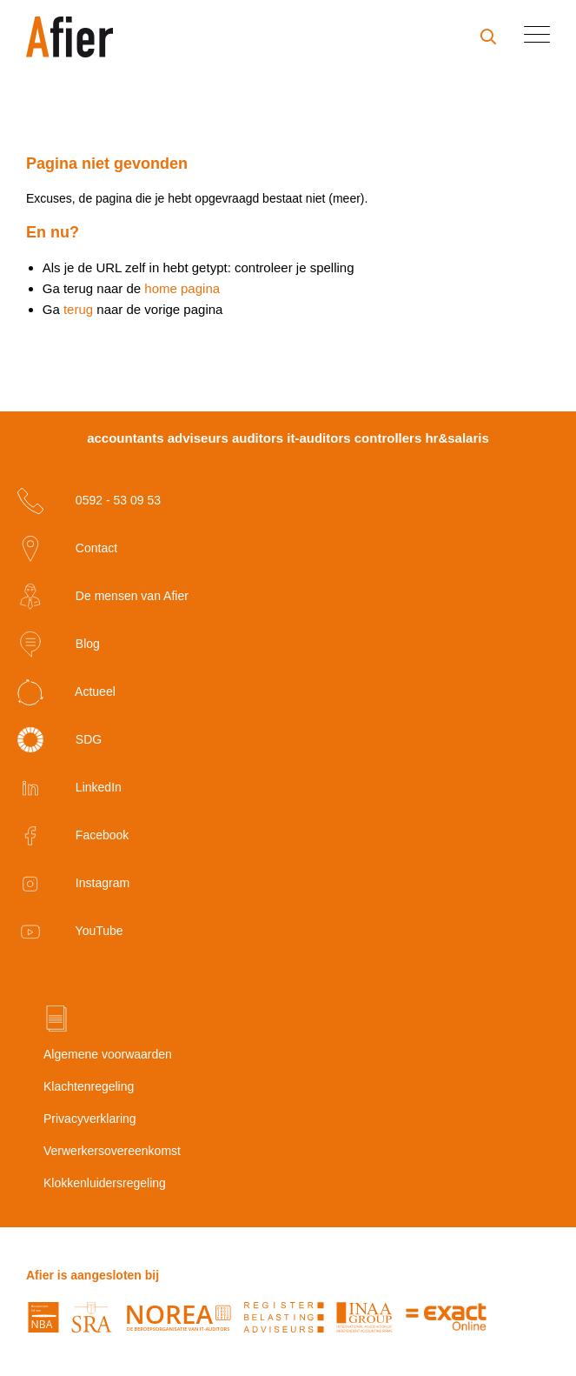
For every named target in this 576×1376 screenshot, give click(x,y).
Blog (58, 644)
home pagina (182, 288)
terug (78, 309)
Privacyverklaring (89, 1118)
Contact (67, 549)
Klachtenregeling (88, 1086)
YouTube (70, 931)
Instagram (73, 884)
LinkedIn (69, 788)
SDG (59, 740)
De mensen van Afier (103, 597)
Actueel (66, 692)
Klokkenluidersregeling (104, 1183)
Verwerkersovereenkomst (112, 1151)
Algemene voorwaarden (107, 1054)
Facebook (73, 836)
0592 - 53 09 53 (89, 501)
